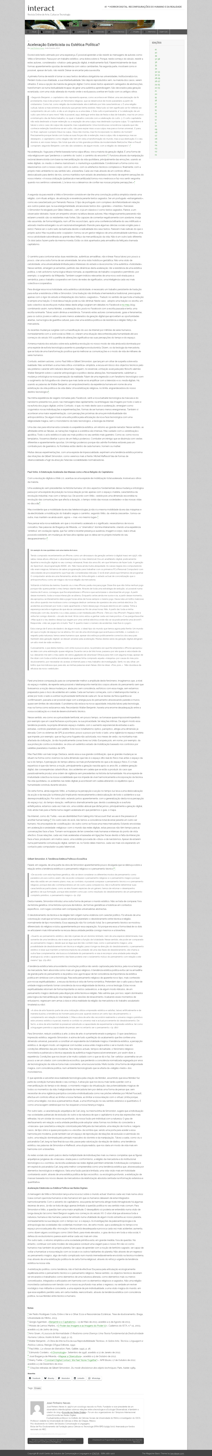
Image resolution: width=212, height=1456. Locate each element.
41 (156, 49)
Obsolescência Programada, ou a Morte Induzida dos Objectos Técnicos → (117, 1441)
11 (155, 123)
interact (41, 8)
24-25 (157, 84)
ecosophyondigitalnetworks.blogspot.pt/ (48, 1434)
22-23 (157, 88)
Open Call (164, 32)
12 (156, 120)
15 (156, 110)
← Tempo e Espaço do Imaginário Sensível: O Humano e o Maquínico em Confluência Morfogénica (52, 1441)
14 (156, 113)
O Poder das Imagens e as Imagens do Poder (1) (82, 1325)
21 (156, 91)
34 (156, 69)
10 (156, 126)
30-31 (157, 75)
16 (156, 107)
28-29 (157, 78)
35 (156, 65)
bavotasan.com (177, 1453)
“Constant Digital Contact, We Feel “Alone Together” (71, 1360)
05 (156, 142)
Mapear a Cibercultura (70, 1356)
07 (156, 136)
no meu (126, 304)
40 (156, 53)
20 (28, 41)
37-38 (157, 59)
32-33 (157, 72)
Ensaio (37, 1388)
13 (156, 116)
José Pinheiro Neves (37, 48)
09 (156, 129)
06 (156, 139)
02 (156, 151)
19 (156, 97)
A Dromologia (58, 1352)
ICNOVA (95, 1453)
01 (156, 155)
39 (156, 56)
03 (156, 148)
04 (156, 145)
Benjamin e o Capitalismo (62, 1322)
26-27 (157, 81)
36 (156, 62)
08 (156, 132)
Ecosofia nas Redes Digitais (74, 1412)
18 (156, 100)
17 (156, 104)
